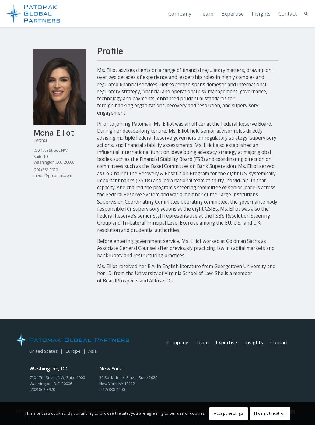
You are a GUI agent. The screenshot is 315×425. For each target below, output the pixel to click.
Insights (253, 342)
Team (201, 342)
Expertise (226, 342)
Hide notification (270, 413)
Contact (279, 342)
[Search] (302, 14)
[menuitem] (175, 13)
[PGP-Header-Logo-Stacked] (33, 13)
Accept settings (228, 413)
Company (177, 342)
